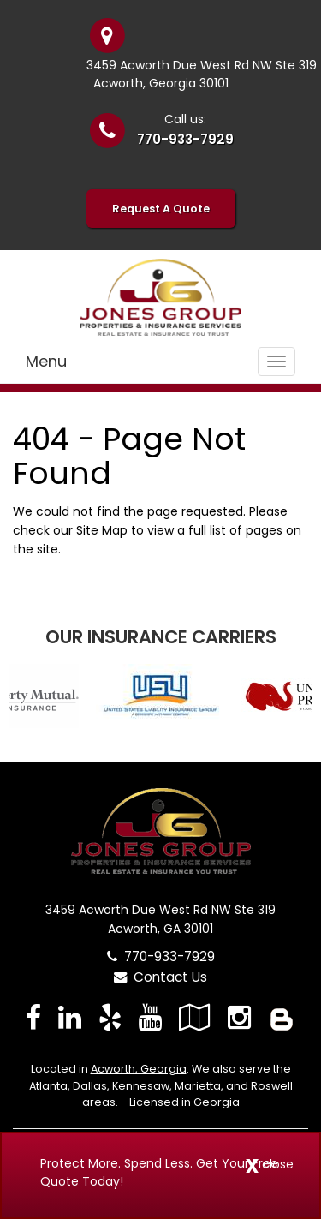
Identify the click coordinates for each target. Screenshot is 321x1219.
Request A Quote (161, 208)
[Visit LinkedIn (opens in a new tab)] (70, 1017)
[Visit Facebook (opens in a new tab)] (33, 1017)
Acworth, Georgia (139, 1068)
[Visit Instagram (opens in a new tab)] (239, 1017)
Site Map (102, 530)
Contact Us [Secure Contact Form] (160, 977)
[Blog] (281, 1017)
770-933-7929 (185, 139)
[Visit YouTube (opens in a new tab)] (150, 1017)
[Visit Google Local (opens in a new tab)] (194, 1017)
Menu (46, 361)
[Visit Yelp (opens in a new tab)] (110, 1017)
